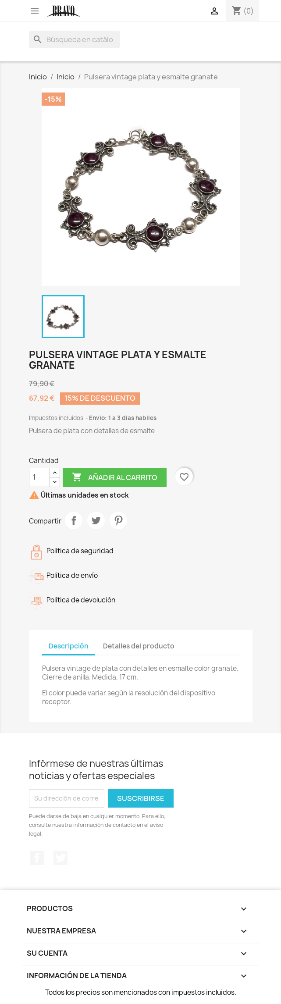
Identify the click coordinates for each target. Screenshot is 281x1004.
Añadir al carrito (114, 477)
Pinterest (118, 520)
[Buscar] (74, 39)
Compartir (73, 520)
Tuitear (96, 520)
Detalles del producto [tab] (138, 646)
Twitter (60, 858)
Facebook (37, 858)
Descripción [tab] (69, 646)
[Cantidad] (39, 477)
